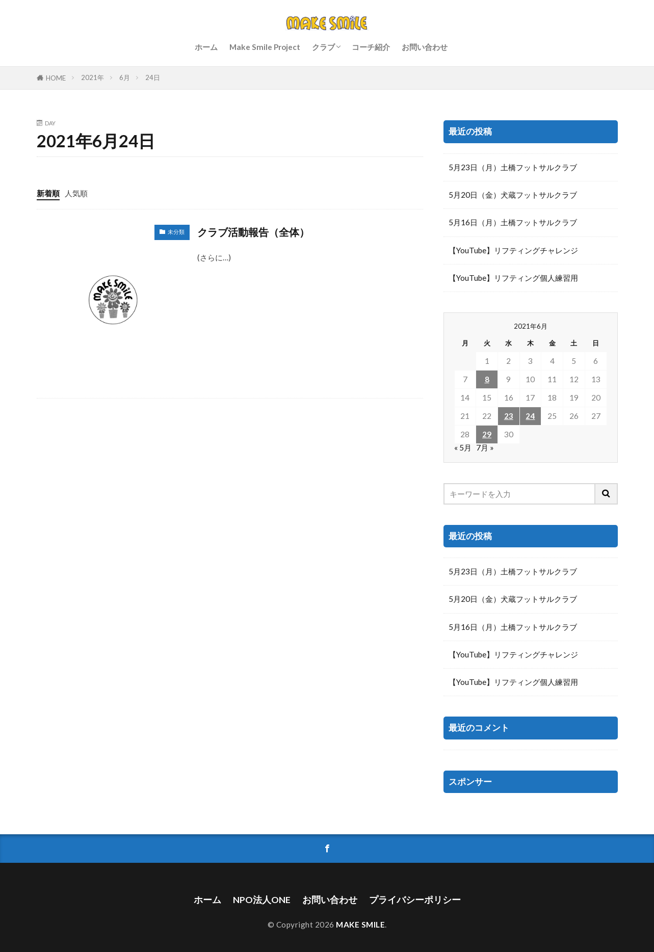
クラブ (323, 46)
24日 (152, 77)
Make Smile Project (264, 46)
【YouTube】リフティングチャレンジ (513, 250)
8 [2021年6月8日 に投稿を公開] (487, 379)
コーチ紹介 (371, 46)
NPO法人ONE (262, 899)
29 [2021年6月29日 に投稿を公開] (486, 434)
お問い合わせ (425, 46)
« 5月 (463, 447)
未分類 (176, 231)
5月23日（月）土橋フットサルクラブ (513, 167)
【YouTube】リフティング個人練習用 (513, 277)
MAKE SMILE (360, 924)
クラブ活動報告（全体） (253, 232)
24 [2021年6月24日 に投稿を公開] (530, 415)
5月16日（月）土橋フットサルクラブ (513, 222)
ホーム (206, 46)
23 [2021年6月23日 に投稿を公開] (508, 415)
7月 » (485, 447)
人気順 (76, 193)
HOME (56, 78)
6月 (124, 77)
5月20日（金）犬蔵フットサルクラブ (513, 194)
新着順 (48, 193)
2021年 (92, 77)
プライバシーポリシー (415, 899)
